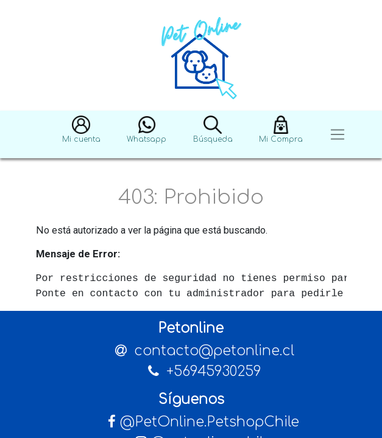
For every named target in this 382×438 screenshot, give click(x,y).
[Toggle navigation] (337, 135)
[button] (81, 135)
